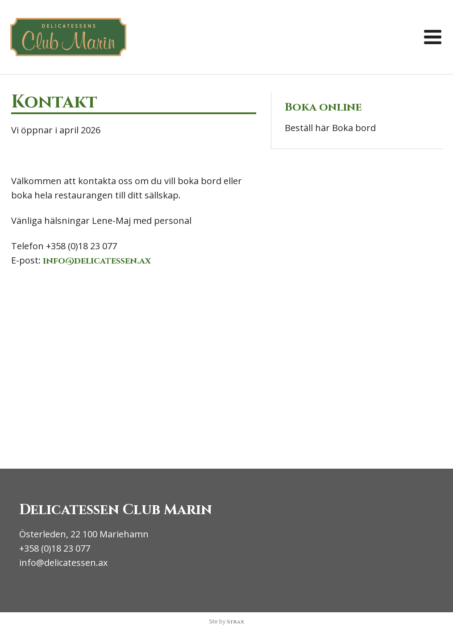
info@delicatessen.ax (97, 261)
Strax (235, 621)
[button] (433, 37)
